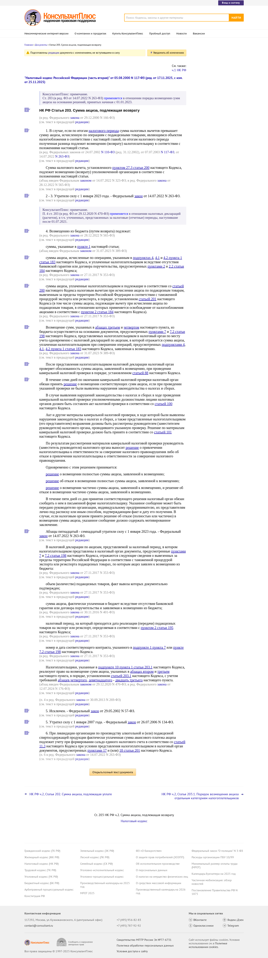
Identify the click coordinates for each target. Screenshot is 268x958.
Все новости (201, 137)
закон (138, 196)
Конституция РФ (34, 896)
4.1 (157, 258)
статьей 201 (147, 299)
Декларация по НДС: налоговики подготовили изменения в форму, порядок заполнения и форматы (213, 70)
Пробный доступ (159, 33)
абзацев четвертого (72, 680)
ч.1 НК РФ (179, 70)
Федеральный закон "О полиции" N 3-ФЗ (217, 850)
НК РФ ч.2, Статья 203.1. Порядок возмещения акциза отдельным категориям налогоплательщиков (200, 796)
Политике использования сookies (208, 945)
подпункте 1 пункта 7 (149, 647)
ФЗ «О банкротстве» (149, 850)
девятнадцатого (100, 680)
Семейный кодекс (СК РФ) (96, 863)
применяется (113, 98)
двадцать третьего (129, 680)
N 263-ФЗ (62, 156)
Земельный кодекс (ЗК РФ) (97, 850)
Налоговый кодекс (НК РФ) (41, 863)
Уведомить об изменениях (168, 52)
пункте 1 (83, 247)
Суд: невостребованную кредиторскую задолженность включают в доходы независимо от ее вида (216, 125)
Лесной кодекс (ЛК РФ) (94, 857)
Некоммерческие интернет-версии (46, 33)
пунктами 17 (97, 750)
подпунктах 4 (143, 258)
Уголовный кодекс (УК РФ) (41, 876)
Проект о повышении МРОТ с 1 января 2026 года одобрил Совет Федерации (216, 107)
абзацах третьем (107, 327)
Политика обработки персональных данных (145, 945)
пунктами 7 (157, 332)
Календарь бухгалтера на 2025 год (214, 873)
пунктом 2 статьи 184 (97, 312)
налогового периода (104, 131)
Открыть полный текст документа (112, 772)
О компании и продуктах (90, 33)
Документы (41, 44)
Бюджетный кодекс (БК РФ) (41, 883)
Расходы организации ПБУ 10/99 (213, 857)
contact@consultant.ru (38, 925)
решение (70, 384)
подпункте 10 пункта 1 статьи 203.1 (125, 667)
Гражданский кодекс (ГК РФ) (42, 850)
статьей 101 (163, 432)
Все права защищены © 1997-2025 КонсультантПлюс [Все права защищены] (58, 951)
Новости (181, 33)
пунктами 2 (156, 266)
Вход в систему (231, 2)
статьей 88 (140, 373)
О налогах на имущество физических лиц (162, 876)
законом (85, 180)
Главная (28, 44)
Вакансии (199, 33)
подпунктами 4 (173, 344)
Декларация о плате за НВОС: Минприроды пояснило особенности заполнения (215, 90)
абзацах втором (142, 671)
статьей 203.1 (121, 676)
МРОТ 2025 (87, 893)
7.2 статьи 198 (55, 556)
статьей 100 (163, 404)
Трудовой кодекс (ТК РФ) (40, 870)
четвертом (131, 327)
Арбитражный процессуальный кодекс (49, 889)
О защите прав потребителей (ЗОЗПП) (160, 857)
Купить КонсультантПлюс (127, 33)
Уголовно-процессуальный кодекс (102, 876)
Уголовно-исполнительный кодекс (102, 870)
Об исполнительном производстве (158, 863)
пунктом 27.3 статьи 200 (130, 168)
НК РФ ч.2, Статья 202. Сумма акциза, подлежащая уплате (70, 794)
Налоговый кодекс (134, 821)
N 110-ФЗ (107, 152)
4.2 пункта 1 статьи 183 (63, 349)
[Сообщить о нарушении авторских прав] (75, 942)
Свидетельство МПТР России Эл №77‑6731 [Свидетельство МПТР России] (144, 939)
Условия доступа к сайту (132, 951)
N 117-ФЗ (167, 152)
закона (74, 118)
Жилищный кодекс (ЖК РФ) (41, 857)
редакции (53, 52)
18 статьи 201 (129, 750)
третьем (163, 671)
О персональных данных (151, 870)
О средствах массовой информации (158, 883)
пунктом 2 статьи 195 (157, 628)
